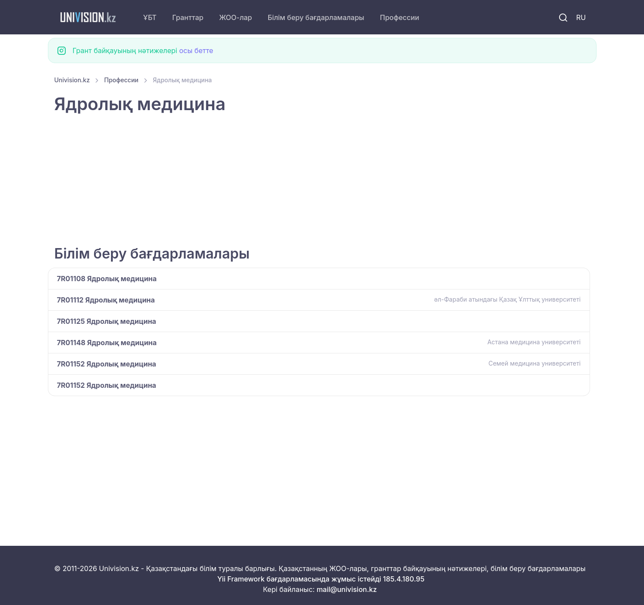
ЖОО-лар (235, 17)
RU (581, 17)
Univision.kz (72, 80)
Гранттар (188, 17)
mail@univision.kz (347, 589)
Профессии (399, 17)
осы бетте (196, 50)
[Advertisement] (315, 181)
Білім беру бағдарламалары (316, 17)
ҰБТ (150, 17)
